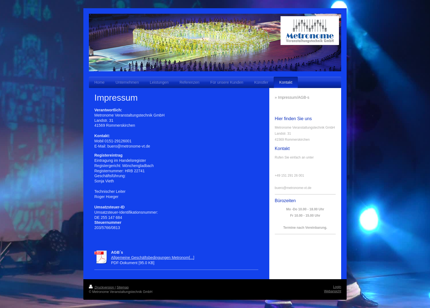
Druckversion (102, 287)
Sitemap (123, 287)
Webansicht (332, 291)
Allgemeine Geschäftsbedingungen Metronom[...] (152, 257)
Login (337, 287)
